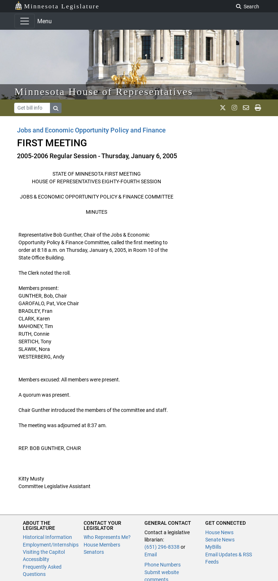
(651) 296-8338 (162, 547)
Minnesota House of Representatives (103, 91)
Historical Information (47, 537)
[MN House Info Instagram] (234, 107)
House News (219, 532)
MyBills (213, 547)
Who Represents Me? (107, 537)
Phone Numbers (162, 565)
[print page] (258, 107)
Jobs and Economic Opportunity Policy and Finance (91, 130)
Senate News (220, 540)
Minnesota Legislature (57, 5)
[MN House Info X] (223, 107)
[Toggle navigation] (24, 21)
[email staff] (246, 107)
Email (150, 554)
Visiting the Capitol (44, 552)
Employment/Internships (51, 545)
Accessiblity (36, 559)
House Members (102, 545)
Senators (94, 552)
